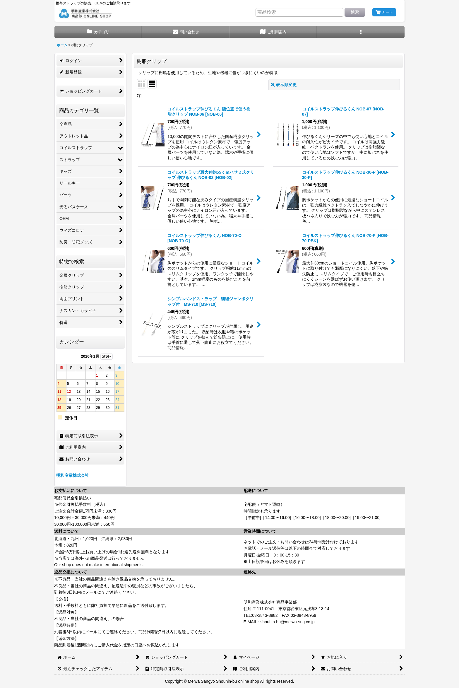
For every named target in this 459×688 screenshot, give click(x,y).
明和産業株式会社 (72, 475)
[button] (361, 32)
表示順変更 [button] (284, 84)
